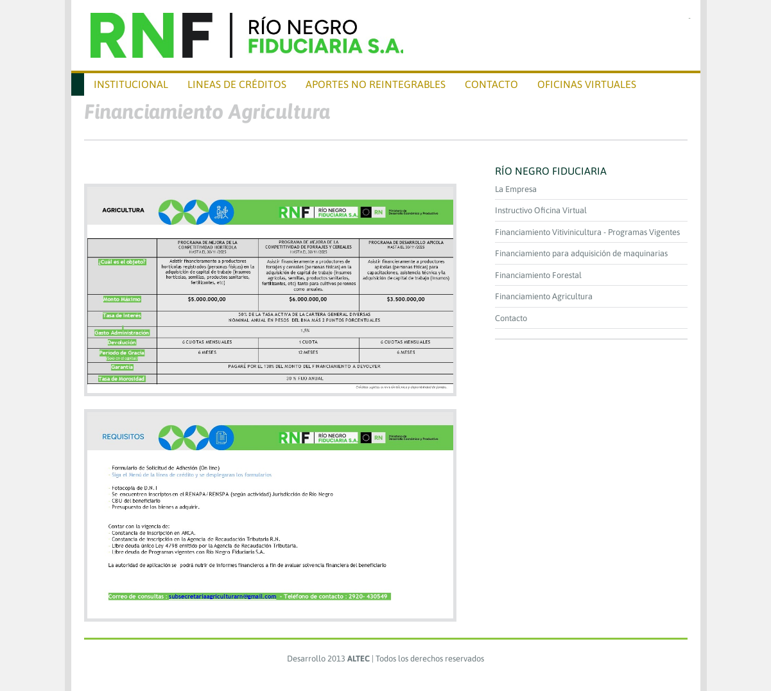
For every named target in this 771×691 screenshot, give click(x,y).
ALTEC (358, 658)
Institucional (131, 84)
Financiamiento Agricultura (544, 296)
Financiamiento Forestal (538, 275)
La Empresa (516, 189)
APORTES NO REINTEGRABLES (376, 84)
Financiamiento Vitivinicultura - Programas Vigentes (587, 232)
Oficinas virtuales (586, 84)
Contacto (511, 318)
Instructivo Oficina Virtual (541, 210)
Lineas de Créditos (236, 84)
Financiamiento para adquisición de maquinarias (581, 253)
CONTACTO (491, 84)
